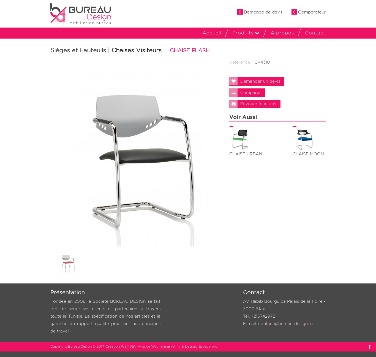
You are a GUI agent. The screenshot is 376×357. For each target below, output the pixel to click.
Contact (315, 33)
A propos (282, 33)
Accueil (212, 33)
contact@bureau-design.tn (285, 324)
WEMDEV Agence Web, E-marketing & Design (158, 346)
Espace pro (208, 346)
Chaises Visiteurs (136, 50)
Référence (239, 62)
